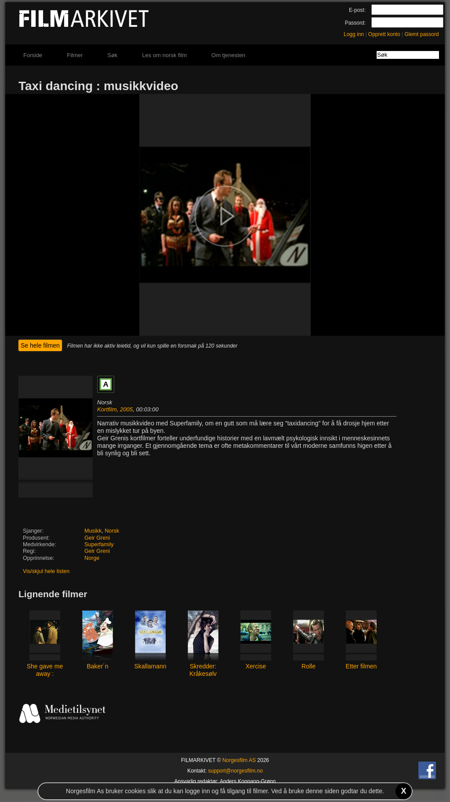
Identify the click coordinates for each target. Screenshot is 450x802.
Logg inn (354, 34)
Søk (112, 55)
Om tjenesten (228, 55)
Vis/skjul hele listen (46, 571)
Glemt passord (421, 34)
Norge (91, 558)
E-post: (357, 10)
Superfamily (99, 544)
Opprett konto (384, 34)
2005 (126, 409)
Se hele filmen (40, 345)
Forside (32, 55)
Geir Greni (97, 538)
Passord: (355, 23)
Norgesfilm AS (239, 760)
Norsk (112, 531)
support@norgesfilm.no (235, 771)
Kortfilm (107, 409)
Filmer (75, 55)
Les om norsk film (164, 55)
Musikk (93, 531)
